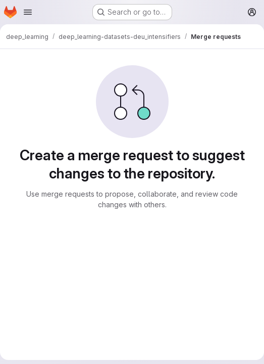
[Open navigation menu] (28, 12)
